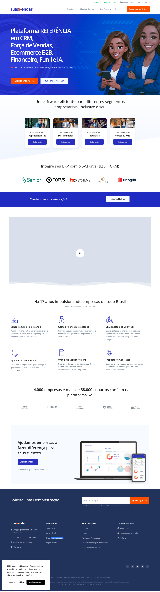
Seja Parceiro (105, 9)
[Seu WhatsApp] (106, 501)
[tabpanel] (37, 135)
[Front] (22, 9)
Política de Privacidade (91, 538)
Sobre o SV (50, 529)
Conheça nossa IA (54, 81)
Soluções (70, 9)
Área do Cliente (127, 2)
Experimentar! (28, 462)
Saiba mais (37, 142)
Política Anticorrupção (91, 548)
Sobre (117, 9)
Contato (142, 2)
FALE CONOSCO (117, 199)
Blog (55, 538)
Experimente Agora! (24, 81)
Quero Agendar (139, 501)
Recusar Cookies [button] (16, 582)
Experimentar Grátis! (138, 9)
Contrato (85, 529)
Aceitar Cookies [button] (35, 582)
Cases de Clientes (53, 533)
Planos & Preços (87, 9)
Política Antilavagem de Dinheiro (95, 543)
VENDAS (105, 2)
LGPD (84, 533)
